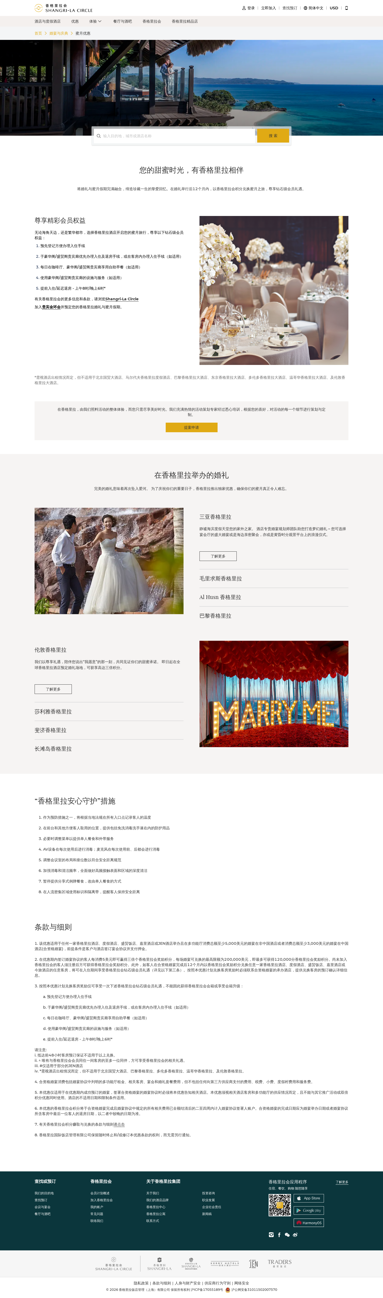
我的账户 (96, 1207)
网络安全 (241, 1283)
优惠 (75, 21)
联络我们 (96, 1221)
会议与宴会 (43, 1207)
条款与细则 (163, 1283)
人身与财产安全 (190, 1283)
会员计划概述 (100, 1193)
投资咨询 (208, 1193)
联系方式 (152, 1221)
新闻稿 (207, 1214)
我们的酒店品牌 (157, 1200)
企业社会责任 (211, 1207)
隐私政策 (143, 1283)
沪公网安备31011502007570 (251, 1290)
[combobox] (177, 136)
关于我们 (152, 1193)
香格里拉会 (152, 21)
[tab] (273, 517)
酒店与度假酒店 (48, 21)
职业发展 (208, 1200)
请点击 (119, 1124)
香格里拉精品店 (185, 21)
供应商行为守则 (219, 1283)
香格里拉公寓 (155, 1214)
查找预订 (41, 1200)
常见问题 (96, 1214)
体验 (93, 21)
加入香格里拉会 (101, 1200)
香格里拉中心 (155, 1207)
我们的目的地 (44, 1193)
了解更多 (342, 1182)
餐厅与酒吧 (122, 21)
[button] (96, 21)
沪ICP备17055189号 (207, 1290)
